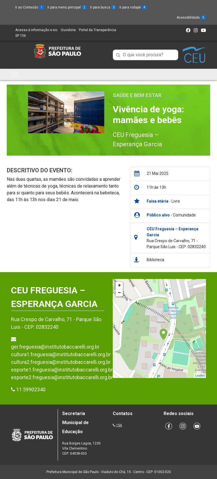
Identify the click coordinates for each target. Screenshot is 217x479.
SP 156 (20, 36)
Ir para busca (103, 7)
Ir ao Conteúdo (29, 7)
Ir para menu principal (67, 7)
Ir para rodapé (133, 7)
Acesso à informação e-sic (36, 30)
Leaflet (200, 375)
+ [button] (119, 285)
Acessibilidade (191, 17)
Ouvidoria (68, 30)
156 (119, 425)
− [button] (119, 292)
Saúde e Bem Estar (137, 95)
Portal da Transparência (97, 30)
